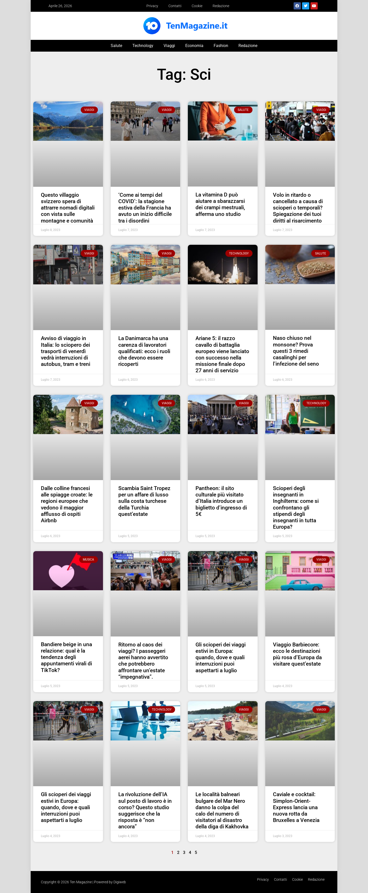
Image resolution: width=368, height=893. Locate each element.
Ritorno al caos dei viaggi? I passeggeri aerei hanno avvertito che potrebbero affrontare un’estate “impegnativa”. (143, 661)
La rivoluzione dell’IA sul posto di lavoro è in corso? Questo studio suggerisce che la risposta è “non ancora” (145, 810)
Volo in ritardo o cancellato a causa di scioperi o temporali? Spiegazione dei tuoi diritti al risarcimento (298, 208)
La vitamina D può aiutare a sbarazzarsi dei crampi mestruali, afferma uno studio (220, 204)
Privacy (152, 6)
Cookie (197, 6)
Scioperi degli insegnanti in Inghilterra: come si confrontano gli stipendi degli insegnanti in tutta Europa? (296, 507)
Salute (116, 45)
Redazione (221, 6)
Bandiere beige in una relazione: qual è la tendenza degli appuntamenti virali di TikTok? (66, 657)
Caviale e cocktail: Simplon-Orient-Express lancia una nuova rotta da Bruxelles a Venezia (296, 807)
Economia (194, 45)
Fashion (221, 45)
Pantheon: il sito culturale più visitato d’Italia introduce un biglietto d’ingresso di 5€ (221, 501)
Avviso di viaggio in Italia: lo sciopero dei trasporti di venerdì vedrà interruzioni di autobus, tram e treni (65, 351)
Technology (142, 45)
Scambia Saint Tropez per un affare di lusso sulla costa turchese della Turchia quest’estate (144, 501)
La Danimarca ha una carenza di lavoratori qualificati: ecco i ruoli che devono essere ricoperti (144, 351)
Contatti (174, 6)
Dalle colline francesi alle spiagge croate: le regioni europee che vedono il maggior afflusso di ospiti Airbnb (67, 504)
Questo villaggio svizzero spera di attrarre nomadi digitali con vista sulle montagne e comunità (68, 208)
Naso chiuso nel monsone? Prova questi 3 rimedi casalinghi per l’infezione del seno (296, 351)
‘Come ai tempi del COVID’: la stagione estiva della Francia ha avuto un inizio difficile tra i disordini (145, 208)
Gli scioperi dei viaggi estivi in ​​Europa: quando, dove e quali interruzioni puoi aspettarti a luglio (220, 658)
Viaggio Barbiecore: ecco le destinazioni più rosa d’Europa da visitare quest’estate (297, 654)
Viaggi (169, 45)
